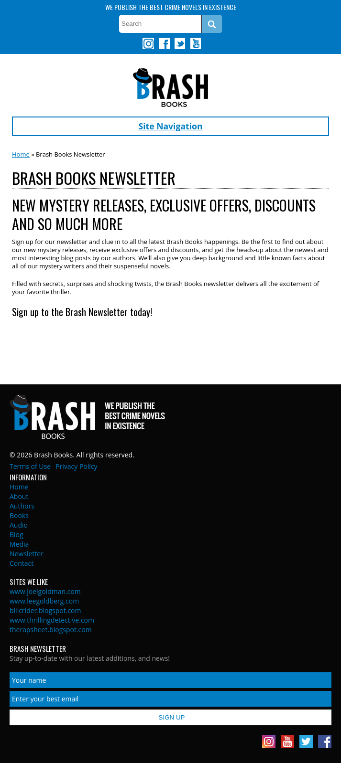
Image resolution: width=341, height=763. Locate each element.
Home (21, 154)
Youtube (195, 43)
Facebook (164, 43)
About (19, 496)
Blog (16, 534)
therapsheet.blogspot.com (51, 629)
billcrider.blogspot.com (45, 610)
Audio (19, 525)
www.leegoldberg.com (44, 600)
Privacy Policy (76, 466)
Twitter (179, 43)
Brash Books (170, 87)
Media (19, 544)
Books (19, 515)
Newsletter (27, 553)
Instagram (148, 43)
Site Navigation (171, 126)
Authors (22, 505)
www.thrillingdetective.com (52, 620)
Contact (21, 563)
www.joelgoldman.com (45, 591)
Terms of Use (30, 466)
